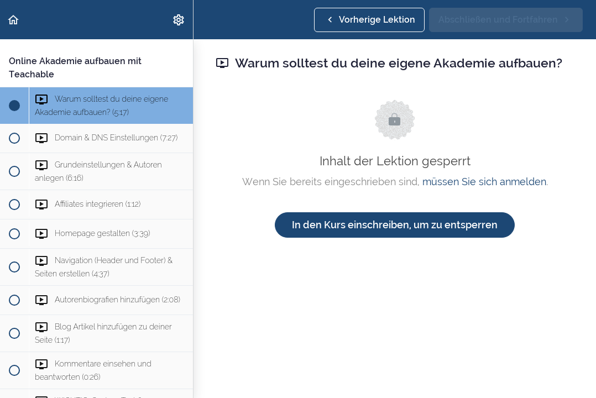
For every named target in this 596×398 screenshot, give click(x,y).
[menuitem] (179, 19)
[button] (14, 19)
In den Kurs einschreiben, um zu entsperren (395, 225)
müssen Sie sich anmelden (484, 181)
